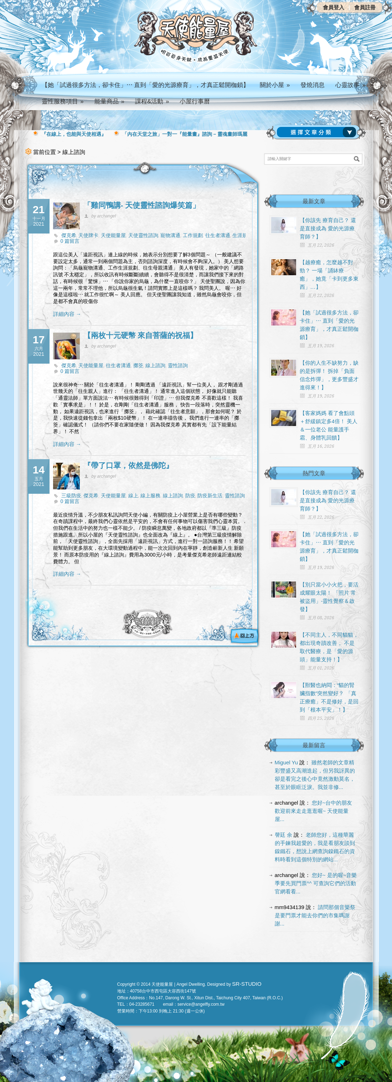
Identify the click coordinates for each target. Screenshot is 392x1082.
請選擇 (318, 132)
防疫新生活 (209, 495)
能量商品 (109, 101)
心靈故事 (350, 85)
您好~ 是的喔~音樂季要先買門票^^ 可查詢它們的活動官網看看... (316, 883)
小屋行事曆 (195, 101)
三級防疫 (71, 495)
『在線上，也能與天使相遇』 (73, 134)
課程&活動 (152, 101)
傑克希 (68, 235)
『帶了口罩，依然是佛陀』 (128, 465)
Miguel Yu (286, 762)
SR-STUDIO (247, 984)
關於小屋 (275, 85)
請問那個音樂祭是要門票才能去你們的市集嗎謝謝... (315, 915)
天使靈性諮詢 (143, 235)
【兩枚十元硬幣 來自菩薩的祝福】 (140, 335)
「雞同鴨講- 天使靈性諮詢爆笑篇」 (141, 205)
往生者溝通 (217, 235)
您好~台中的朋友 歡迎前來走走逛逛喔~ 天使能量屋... (313, 811)
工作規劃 (193, 235)
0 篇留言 (70, 241)
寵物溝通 (170, 235)
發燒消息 (312, 85)
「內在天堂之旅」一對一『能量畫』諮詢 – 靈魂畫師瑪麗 (185, 134)
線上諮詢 (155, 365)
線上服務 (150, 495)
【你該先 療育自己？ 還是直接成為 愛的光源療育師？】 (328, 228)
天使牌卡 (88, 235)
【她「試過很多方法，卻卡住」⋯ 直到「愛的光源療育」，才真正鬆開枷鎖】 (145, 85)
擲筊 (138, 365)
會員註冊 (365, 7)
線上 (133, 495)
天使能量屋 (113, 235)
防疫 (190, 495)
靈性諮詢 (178, 365)
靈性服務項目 (63, 101)
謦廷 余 (283, 835)
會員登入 (333, 7)
